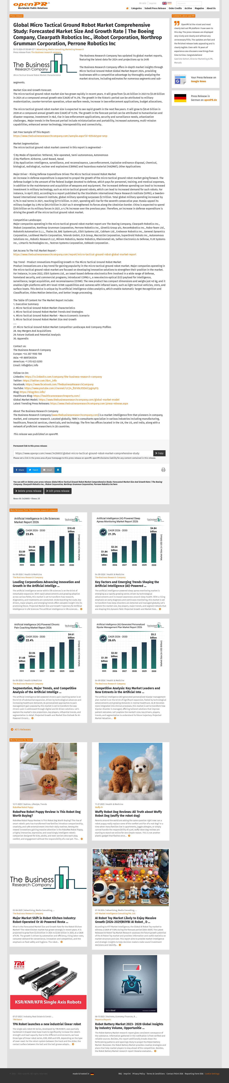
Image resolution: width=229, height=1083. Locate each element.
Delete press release (28, 490)
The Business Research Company (28, 577)
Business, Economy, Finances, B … (121, 1016)
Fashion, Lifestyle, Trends (35, 804)
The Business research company (46, 52)
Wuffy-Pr (99, 807)
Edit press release (57, 490)
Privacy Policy (138, 1073)
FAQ (120, 1073)
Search (208, 3)
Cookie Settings (212, 1073)
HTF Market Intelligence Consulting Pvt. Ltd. (115, 913)
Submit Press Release (155, 8)
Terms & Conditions (156, 1073)
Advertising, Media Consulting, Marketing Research (60, 49)
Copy (159, 453)
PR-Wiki (142, 3)
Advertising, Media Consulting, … (39, 910)
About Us (211, 8)
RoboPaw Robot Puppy (23, 807)
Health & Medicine (33, 574)
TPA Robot (17, 1019)
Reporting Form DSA (194, 1073)
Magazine (199, 8)
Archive (188, 8)
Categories (136, 8)
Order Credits (175, 8)
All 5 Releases (20, 729)
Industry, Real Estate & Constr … (38, 1016)
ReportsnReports (103, 1019)
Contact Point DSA (175, 1073)
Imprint (152, 3)
